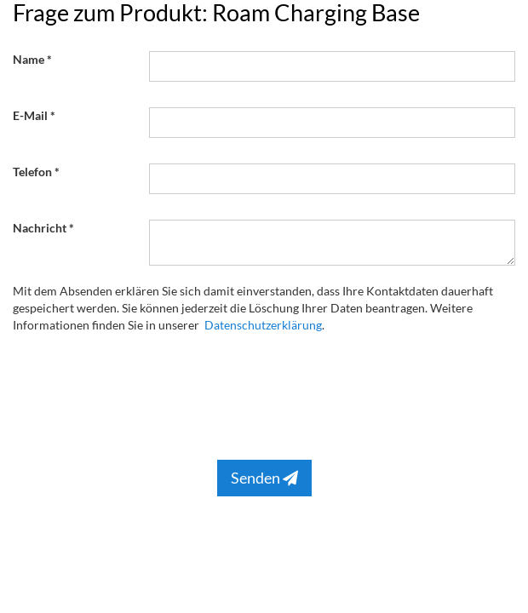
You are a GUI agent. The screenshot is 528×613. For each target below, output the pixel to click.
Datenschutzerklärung (263, 325)
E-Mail (30, 115)
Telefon (32, 171)
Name (28, 59)
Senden (264, 477)
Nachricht (39, 228)
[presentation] (278, 392)
